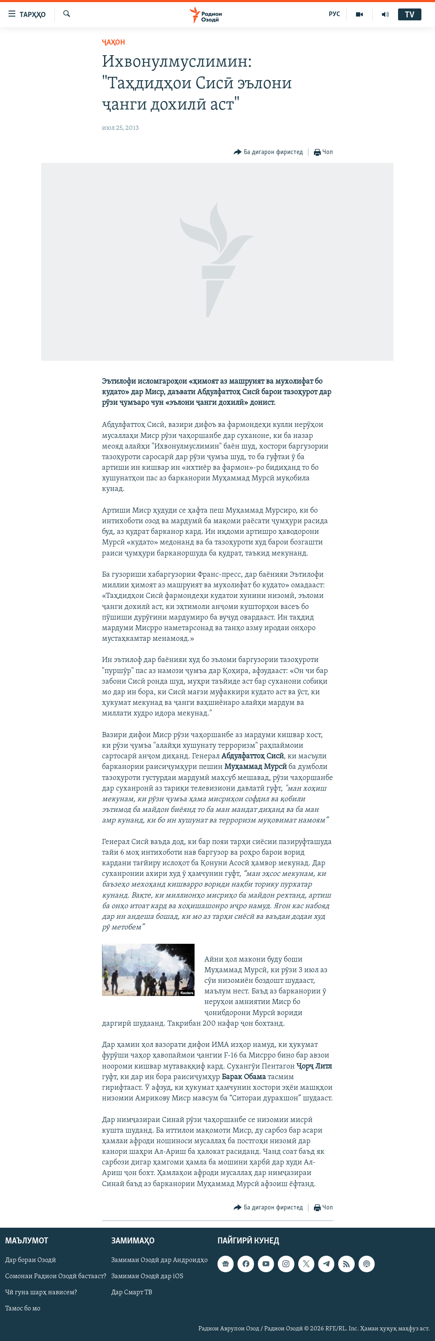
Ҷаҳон (113, 43)
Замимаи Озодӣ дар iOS (147, 1276)
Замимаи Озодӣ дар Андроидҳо (159, 1260)
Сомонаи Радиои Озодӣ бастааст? (55, 1276)
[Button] (268, 152)
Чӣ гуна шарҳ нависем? (41, 1292)
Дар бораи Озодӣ (30, 1260)
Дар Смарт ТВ (131, 1292)
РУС (334, 14)
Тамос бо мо (22, 1308)
